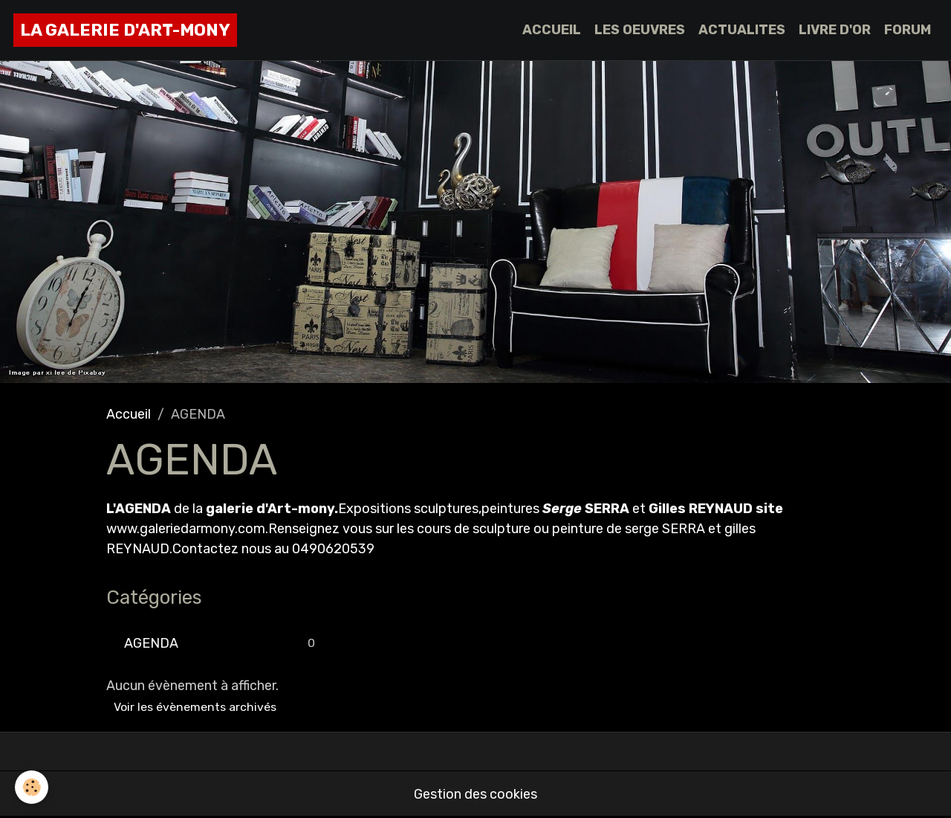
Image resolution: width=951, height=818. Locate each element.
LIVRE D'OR (835, 30)
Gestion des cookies (475, 794)
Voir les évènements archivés (195, 707)
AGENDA (151, 643)
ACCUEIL (551, 30)
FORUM (907, 30)
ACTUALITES (741, 30)
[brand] (125, 30)
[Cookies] (31, 787)
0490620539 (333, 549)
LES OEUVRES (639, 30)
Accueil (128, 414)
